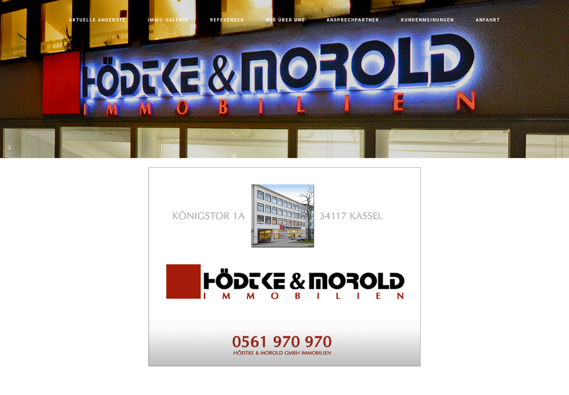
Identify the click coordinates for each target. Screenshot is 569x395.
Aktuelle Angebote (97, 20)
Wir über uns (285, 20)
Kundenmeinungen (427, 20)
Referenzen (227, 20)
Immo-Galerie (168, 20)
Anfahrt (488, 20)
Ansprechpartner (353, 20)
